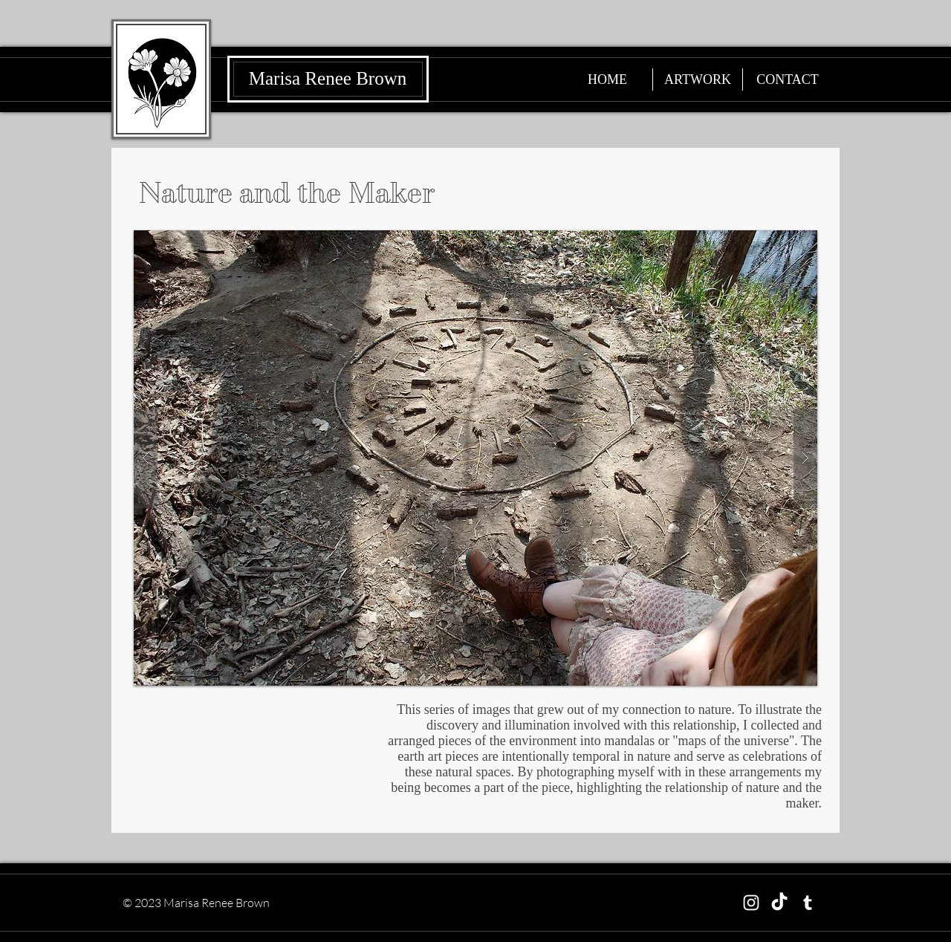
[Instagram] (751, 902)
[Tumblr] (807, 902)
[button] (475, 458)
